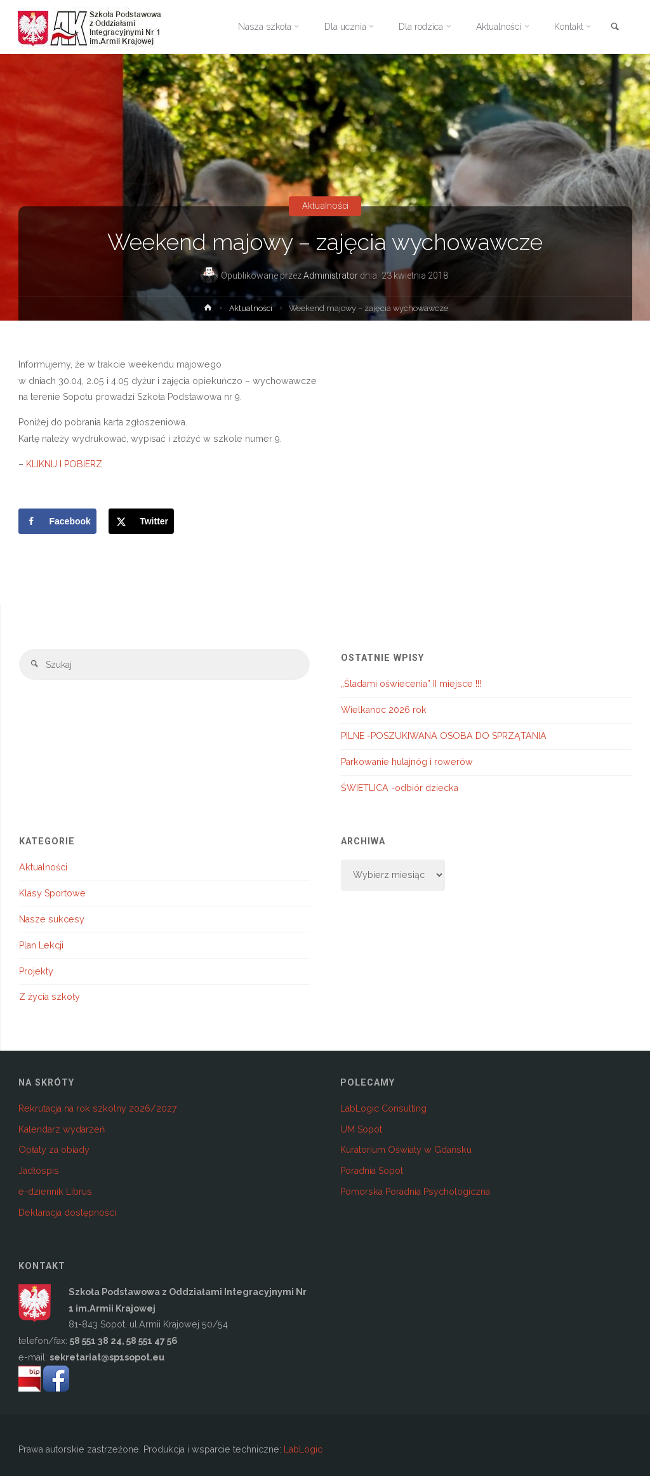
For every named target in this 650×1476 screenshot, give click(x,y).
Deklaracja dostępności (67, 1212)
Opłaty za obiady (54, 1150)
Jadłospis (38, 1171)
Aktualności (325, 206)
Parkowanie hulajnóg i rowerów (407, 762)
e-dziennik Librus (55, 1192)
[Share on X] (141, 521)
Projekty (36, 971)
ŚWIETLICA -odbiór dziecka (399, 788)
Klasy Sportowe (52, 893)
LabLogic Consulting (383, 1108)
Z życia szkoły (49, 997)
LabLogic (303, 1449)
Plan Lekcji (41, 945)
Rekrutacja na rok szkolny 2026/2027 (97, 1108)
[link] (614, 27)
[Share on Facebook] (57, 521)
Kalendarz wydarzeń (61, 1129)
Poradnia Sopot (371, 1171)
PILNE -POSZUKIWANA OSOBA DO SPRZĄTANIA (444, 736)
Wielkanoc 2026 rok (384, 710)
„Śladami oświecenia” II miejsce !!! (411, 684)
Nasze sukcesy (51, 919)
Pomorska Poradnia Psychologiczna (415, 1192)
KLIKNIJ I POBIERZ (64, 464)
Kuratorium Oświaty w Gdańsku (406, 1150)
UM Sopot (361, 1129)
